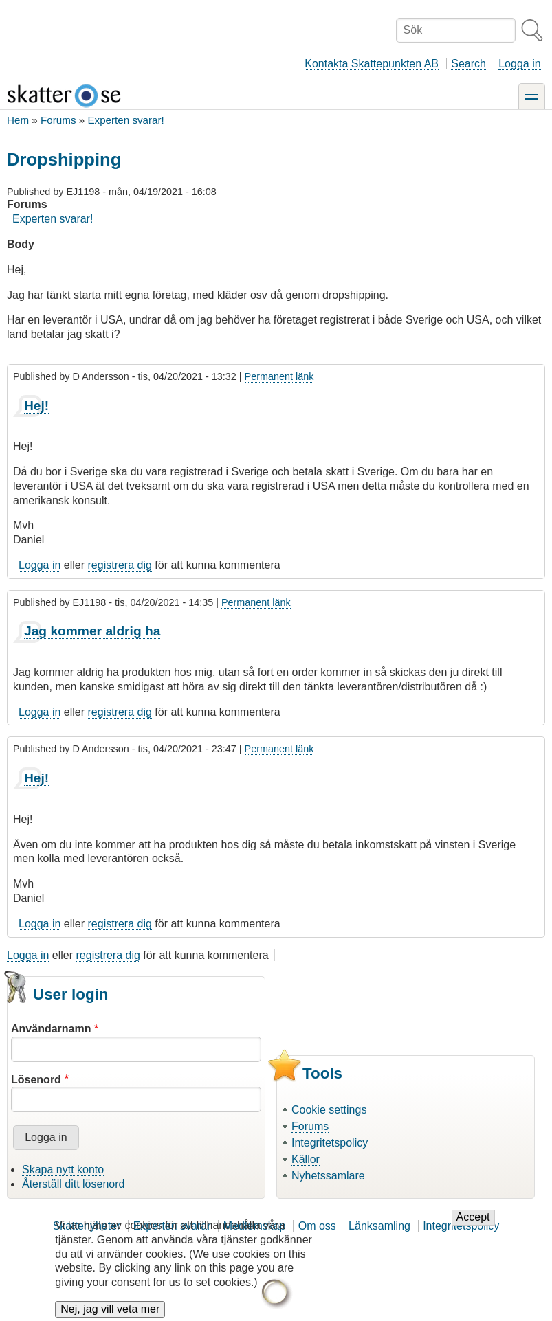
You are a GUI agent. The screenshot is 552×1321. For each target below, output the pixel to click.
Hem (18, 120)
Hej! (36, 405)
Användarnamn (51, 1029)
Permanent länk (279, 376)
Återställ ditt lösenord (73, 1184)
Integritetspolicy (329, 1143)
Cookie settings (328, 1110)
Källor (305, 1159)
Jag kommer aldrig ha (92, 631)
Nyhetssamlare (328, 1176)
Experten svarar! (125, 120)
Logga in (519, 63)
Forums (58, 120)
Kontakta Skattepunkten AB (372, 63)
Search (468, 63)
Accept (473, 1226)
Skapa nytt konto (63, 1169)
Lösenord (36, 1079)
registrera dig (120, 565)
